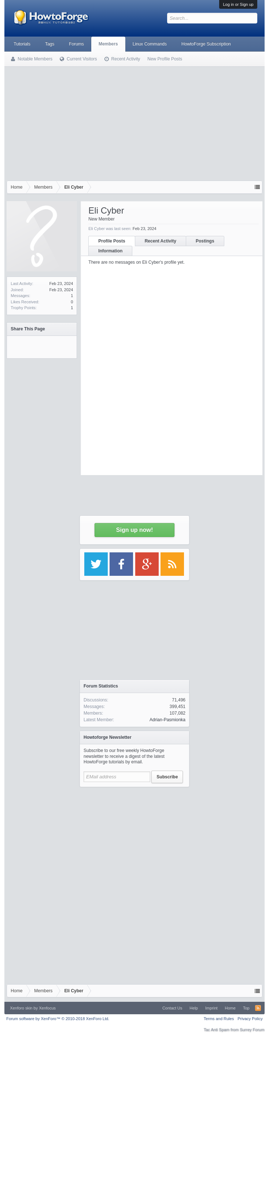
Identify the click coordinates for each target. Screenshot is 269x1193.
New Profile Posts (164, 59)
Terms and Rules (219, 1018)
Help (193, 1008)
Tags (49, 44)
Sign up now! (134, 530)
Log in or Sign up (238, 4)
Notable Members (35, 59)
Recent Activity (160, 241)
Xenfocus (47, 1008)
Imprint (211, 1008)
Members (108, 44)
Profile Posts (111, 241)
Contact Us (172, 1008)
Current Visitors (82, 59)
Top (246, 1008)
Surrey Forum (252, 1029)
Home (230, 1008)
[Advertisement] (134, 122)
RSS (258, 1008)
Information (110, 250)
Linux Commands (150, 44)
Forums (76, 44)
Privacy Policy (249, 1018)
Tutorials (22, 44)
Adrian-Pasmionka (167, 719)
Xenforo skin (21, 1008)
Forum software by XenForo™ (57, 1018)
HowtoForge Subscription (206, 44)
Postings (205, 241)
